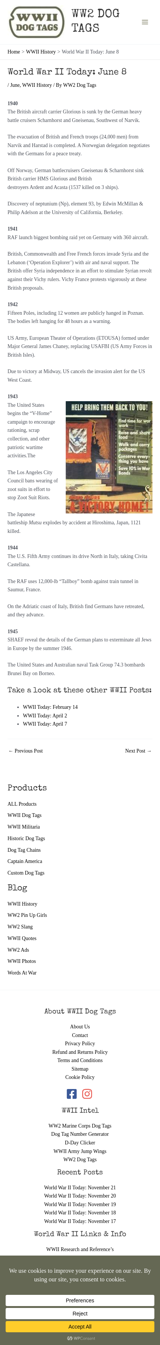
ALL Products (22, 804)
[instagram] (88, 1094)
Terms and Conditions (80, 1060)
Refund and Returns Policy (80, 1052)
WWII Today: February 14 (50, 707)
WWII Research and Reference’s (80, 1249)
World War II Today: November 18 (80, 1213)
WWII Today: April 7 (45, 724)
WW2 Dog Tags (80, 1159)
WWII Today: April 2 (45, 716)
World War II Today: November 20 (80, 1196)
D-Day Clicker (80, 1143)
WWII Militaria (24, 827)
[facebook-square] (73, 1094)
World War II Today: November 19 (80, 1204)
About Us (80, 1027)
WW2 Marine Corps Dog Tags (79, 1126)
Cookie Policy (80, 1077)
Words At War (22, 973)
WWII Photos (22, 961)
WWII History (22, 904)
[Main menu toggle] (145, 22)
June (15, 85)
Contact (80, 1035)
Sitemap (80, 1069)
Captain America (25, 861)
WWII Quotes (22, 938)
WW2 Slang (20, 927)
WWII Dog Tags (25, 815)
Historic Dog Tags (26, 838)
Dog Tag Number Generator (80, 1134)
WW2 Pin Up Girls (27, 915)
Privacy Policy (80, 1043)
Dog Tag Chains (24, 850)
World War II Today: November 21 (80, 1187)
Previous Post (25, 751)
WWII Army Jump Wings (80, 1151)
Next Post (138, 751)
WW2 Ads (18, 950)
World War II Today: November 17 (80, 1221)
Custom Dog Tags (26, 873)
